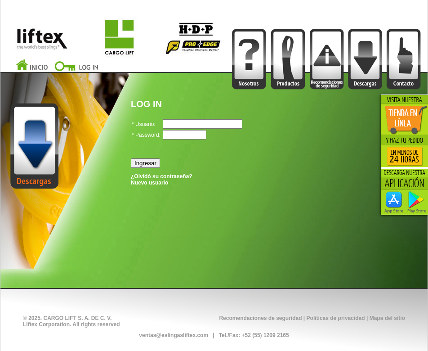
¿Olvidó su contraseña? (161, 176)
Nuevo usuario (149, 183)
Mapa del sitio (387, 318)
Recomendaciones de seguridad (260, 318)
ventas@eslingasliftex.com (173, 335)
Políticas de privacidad (336, 318)
